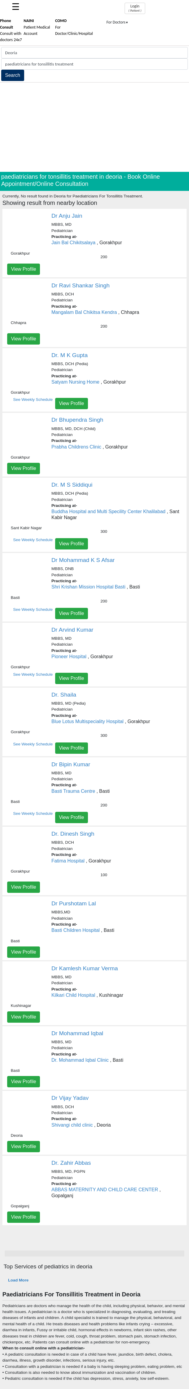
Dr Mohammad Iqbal (77, 1033)
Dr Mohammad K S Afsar (83, 560)
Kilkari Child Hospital (73, 995)
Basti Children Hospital (76, 930)
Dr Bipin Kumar (71, 764)
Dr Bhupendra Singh (77, 420)
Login (134, 8)
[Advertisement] (94, 127)
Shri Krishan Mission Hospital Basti (89, 586)
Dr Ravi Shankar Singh (81, 285)
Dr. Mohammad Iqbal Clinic (80, 1060)
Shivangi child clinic (72, 1125)
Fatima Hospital (68, 860)
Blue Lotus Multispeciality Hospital (88, 721)
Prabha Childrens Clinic (76, 446)
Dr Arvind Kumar (73, 630)
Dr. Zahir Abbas (71, 1163)
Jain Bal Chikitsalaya (74, 242)
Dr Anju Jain (67, 216)
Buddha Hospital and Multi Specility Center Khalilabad (108, 511)
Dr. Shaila (64, 695)
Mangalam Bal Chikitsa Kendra (84, 312)
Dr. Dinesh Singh (73, 834)
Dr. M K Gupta (70, 355)
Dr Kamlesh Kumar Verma (85, 968)
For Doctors (117, 22)
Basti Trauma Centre (73, 791)
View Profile (23, 269)
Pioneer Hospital (69, 656)
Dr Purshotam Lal (74, 903)
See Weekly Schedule (33, 399)
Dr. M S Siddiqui (72, 485)
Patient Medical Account (37, 27)
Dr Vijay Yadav (70, 1098)
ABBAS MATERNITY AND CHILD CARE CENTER (105, 1189)
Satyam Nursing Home (76, 381)
